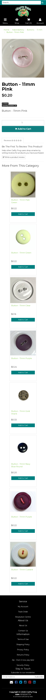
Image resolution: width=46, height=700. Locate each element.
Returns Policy (23, 655)
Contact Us (23, 631)
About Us (23, 625)
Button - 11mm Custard (22, 569)
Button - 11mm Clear (20, 305)
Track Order (23, 612)
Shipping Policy (23, 644)
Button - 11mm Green (21, 253)
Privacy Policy (23, 650)
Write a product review (14, 157)
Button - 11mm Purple (21, 358)
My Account (23, 606)
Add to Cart (23, 129)
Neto (31, 696)
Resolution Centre (23, 617)
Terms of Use (23, 639)
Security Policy (23, 665)
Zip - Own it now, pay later (23, 660)
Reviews (12, 140)
